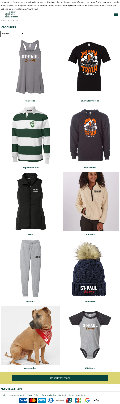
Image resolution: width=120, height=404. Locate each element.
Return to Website (77, 395)
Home (3, 21)
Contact (62, 395)
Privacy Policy (32, 395)
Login (3, 395)
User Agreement (16, 395)
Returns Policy (49, 395)
